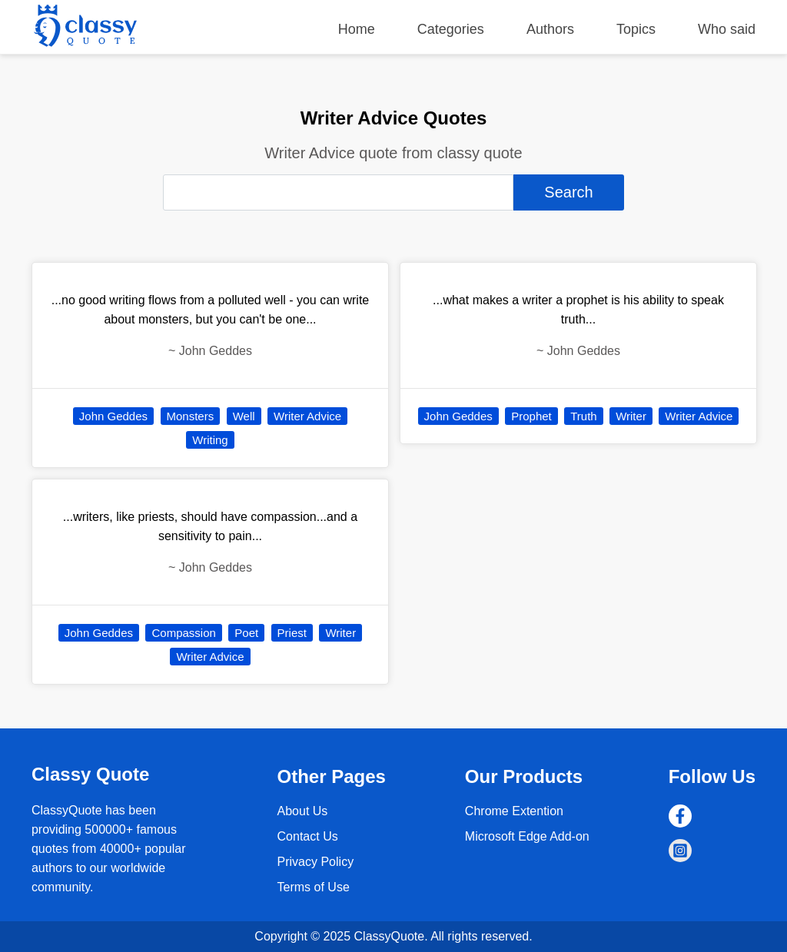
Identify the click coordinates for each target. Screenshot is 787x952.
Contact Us (307, 836)
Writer (340, 632)
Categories (450, 29)
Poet (246, 632)
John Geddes (113, 416)
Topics (636, 29)
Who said (726, 29)
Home (356, 29)
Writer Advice (307, 416)
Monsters (190, 416)
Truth (583, 416)
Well (244, 416)
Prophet (531, 416)
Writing (209, 439)
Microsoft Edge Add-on (527, 836)
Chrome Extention (514, 811)
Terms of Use (313, 887)
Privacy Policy (315, 861)
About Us (302, 811)
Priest (292, 632)
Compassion (183, 632)
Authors (550, 29)
